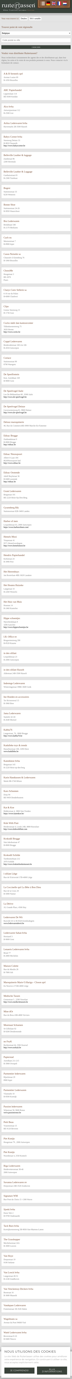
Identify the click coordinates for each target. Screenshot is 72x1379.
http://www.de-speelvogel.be (15, 397)
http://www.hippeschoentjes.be (16, 627)
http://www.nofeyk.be (12, 1047)
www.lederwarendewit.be (14, 923)
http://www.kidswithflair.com (15, 829)
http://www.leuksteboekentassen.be (18, 864)
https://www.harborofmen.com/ (16, 527)
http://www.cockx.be (12, 332)
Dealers (24, 18)
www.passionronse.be (12, 1112)
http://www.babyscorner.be (14, 146)
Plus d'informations (52, 1370)
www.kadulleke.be (11, 751)
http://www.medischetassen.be (16, 1002)
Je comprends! (19, 1370)
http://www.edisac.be (12, 463)
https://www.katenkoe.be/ (14, 813)
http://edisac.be (10, 444)
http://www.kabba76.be (13, 736)
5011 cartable (35, 18)
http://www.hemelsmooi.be (14, 546)
